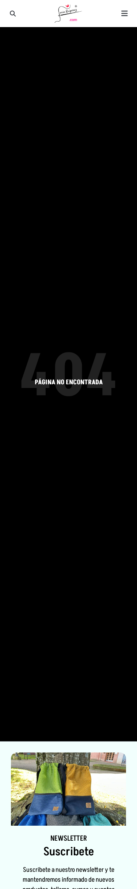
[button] (12, 13)
